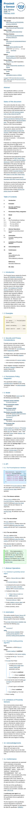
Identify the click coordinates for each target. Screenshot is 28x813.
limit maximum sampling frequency (15, 362)
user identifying (21, 348)
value (5, 630)
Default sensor (8, 419)
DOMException (13, 596)
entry (18, 623)
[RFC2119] (10, 790)
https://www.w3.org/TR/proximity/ (15, 28)
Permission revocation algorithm (13, 412)
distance (20, 433)
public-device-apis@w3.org (13, 47)
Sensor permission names (11, 404)
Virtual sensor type (9, 423)
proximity (9, 417)
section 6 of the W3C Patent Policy (15, 174)
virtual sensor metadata (13, 632)
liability (8, 79)
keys (9, 431)
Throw (10, 594)
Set (10, 677)
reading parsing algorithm (13, 633)
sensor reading (21, 360)
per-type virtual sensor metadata (14, 622)
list (15, 656)
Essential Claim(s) (18, 171)
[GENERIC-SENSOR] (16, 277)
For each (8, 660)
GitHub (8, 52)
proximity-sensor (11, 410)
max (24, 433)
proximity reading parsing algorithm (15, 635)
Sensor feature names (10, 408)
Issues (8, 71)
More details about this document (14, 18)
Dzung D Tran (10, 61)
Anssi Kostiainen (10, 56)
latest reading (8, 428)
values (11, 433)
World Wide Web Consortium (18, 78)
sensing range (13, 450)
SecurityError (18, 594)
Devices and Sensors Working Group (13, 118)
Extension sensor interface (11, 400)
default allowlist (21, 385)
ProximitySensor (11, 402)
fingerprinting (10, 350)
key (5, 626)
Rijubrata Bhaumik (11, 58)
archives (13, 50)
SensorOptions (16, 578)
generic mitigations (11, 367)
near (7, 435)
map (25, 622)
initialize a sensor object (16, 602)
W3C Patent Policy (19, 158)
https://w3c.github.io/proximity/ (14, 31)
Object (19, 647)
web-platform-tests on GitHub (14, 75)
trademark (12, 79)
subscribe (21, 130)
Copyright (6, 78)
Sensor (17, 428)
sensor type (19, 396)
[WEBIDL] (20, 807)
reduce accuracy (10, 360)
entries (24, 429)
